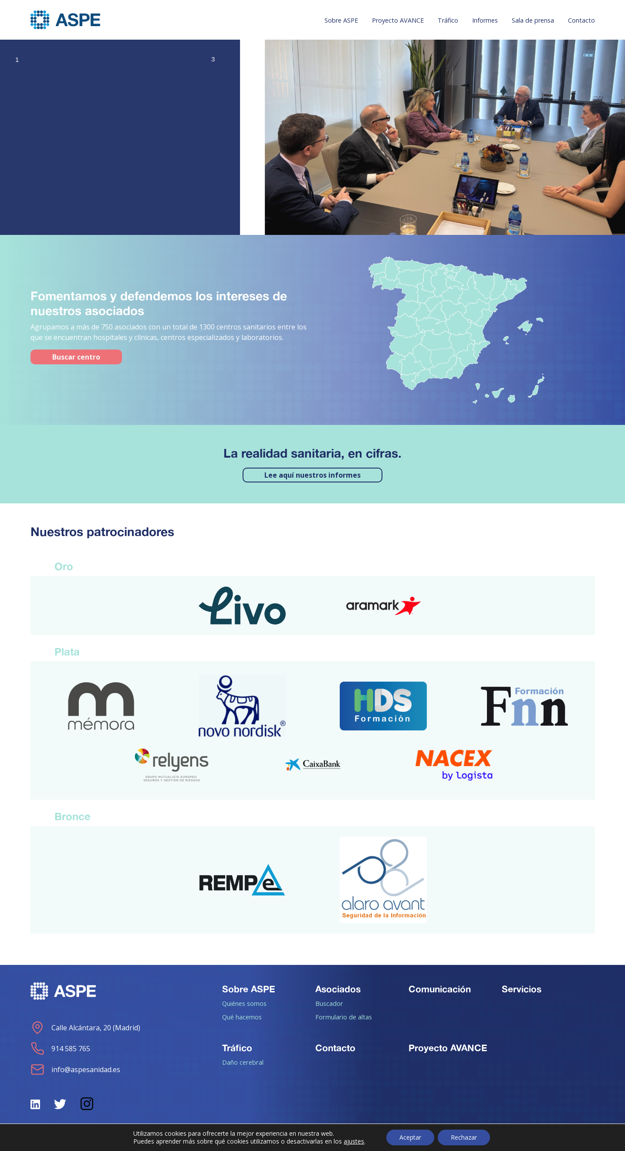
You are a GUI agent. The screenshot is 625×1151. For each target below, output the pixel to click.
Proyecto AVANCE (398, 20)
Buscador (329, 1003)
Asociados (338, 989)
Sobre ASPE (341, 20)
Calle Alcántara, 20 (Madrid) (85, 1028)
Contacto (581, 20)
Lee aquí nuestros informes (312, 475)
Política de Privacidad (386, 1139)
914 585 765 (60, 1049)
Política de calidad (566, 1139)
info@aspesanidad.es (75, 1069)
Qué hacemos (242, 1016)
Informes (485, 20)
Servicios (521, 989)
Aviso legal (303, 1139)
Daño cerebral (243, 1062)
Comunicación (440, 989)
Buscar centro (76, 357)
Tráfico (448, 20)
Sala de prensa (533, 20)
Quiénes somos (244, 1003)
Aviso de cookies (479, 1139)
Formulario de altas (343, 1016)
